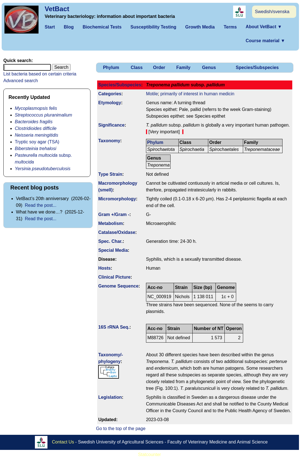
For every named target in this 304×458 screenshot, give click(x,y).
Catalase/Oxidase (116, 232)
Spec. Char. (110, 241)
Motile (152, 93)
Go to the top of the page (120, 428)
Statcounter (149, 454)
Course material (265, 40)
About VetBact (264, 26)
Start (50, 27)
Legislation (110, 397)
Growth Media (200, 27)
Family (183, 67)
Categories (109, 93)
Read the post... (40, 205)
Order (159, 67)
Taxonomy (109, 140)
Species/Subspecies (257, 67)
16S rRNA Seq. (113, 327)
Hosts (104, 268)
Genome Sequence (118, 286)
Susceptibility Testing (153, 27)
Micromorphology (117, 198)
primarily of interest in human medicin (197, 93)
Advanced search (20, 80)
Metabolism (110, 223)
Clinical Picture (114, 277)
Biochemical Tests (102, 27)
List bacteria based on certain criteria (39, 74)
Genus (209, 67)
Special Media (113, 250)
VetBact (57, 9)
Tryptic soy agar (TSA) (37, 141)
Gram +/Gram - (114, 214)
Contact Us (63, 442)
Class (137, 67)
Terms (230, 27)
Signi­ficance (111, 125)
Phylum (111, 67)
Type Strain (110, 174)
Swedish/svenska (272, 11)
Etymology (109, 102)
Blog (69, 27)
